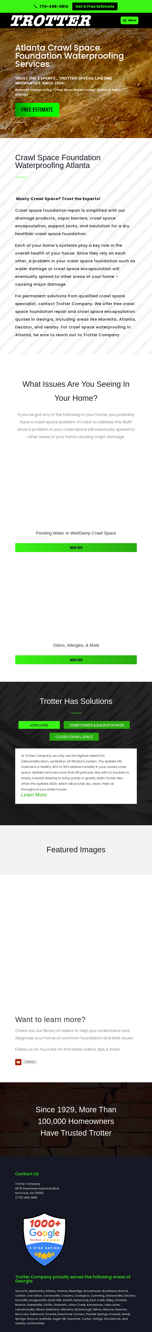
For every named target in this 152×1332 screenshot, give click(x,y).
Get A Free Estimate (94, 6)
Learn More (34, 795)
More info (76, 547)
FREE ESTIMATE (37, 109)
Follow (29, 1062)
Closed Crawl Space (74, 736)
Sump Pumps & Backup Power (97, 725)
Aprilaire (39, 725)
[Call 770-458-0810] (51, 6)
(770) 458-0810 (26, 1198)
